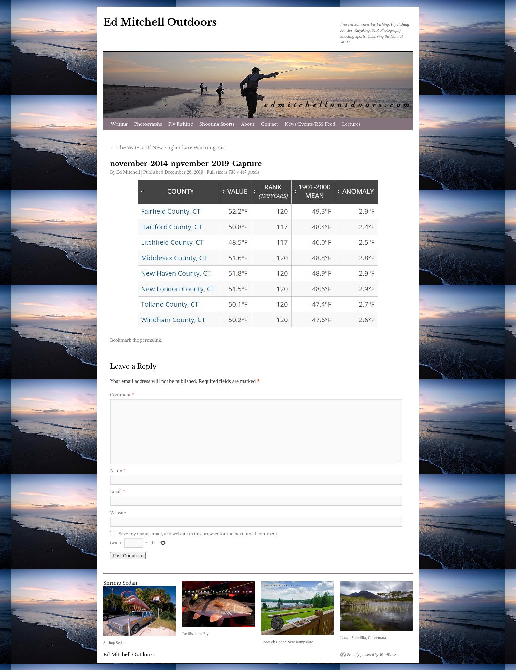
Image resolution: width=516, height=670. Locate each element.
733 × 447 (237, 172)
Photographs (148, 124)
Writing (119, 124)
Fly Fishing (180, 124)
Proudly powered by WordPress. (372, 654)
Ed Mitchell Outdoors (160, 22)
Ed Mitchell (128, 172)
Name (117, 470)
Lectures (351, 124)
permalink (150, 340)
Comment (122, 394)
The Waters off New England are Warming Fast (168, 148)
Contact (269, 124)
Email (117, 491)
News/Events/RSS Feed (310, 124)
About (247, 124)
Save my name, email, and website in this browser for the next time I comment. (198, 533)
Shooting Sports (217, 124)
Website (118, 512)
